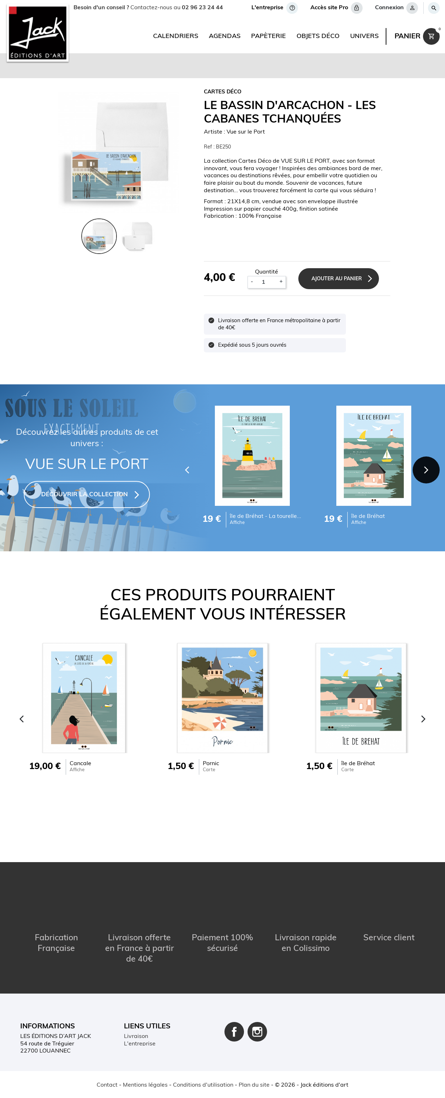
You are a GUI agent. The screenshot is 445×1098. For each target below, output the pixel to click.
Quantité (266, 272)
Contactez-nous (145, 1039)
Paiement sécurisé (148, 1009)
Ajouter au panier (342, 278)
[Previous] (179, 468)
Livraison (136, 994)
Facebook (234, 989)
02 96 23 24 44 (202, 8)
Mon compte (140, 1031)
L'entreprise (140, 1002)
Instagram (257, 989)
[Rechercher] (433, 8)
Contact (107, 1085)
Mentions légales (146, 1016)
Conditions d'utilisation (154, 1024)
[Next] (424, 468)
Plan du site (139, 1046)
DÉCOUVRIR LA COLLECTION (84, 495)
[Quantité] (266, 282)
